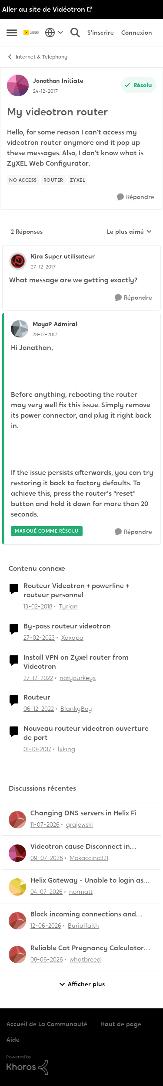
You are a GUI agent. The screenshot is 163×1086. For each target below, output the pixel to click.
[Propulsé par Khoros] (81, 1065)
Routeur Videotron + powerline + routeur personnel (76, 590)
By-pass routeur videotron (67, 626)
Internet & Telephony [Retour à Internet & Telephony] (37, 57)
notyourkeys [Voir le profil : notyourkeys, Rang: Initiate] (78, 677)
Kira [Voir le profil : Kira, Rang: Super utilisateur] (37, 256)
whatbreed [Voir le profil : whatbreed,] (85, 959)
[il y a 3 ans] (39, 637)
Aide (13, 1039)
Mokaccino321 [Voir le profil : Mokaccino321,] (89, 858)
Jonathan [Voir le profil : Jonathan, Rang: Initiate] (46, 81)
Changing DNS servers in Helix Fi (83, 813)
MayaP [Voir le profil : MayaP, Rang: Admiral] (42, 324)
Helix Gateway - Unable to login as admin (86, 880)
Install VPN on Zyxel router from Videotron (76, 662)
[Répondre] (135, 197)
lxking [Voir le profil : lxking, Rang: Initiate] (66, 749)
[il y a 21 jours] (46, 858)
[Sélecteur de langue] (54, 32)
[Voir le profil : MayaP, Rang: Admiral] (19, 328)
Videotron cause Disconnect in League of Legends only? (80, 846)
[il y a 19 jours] (45, 824)
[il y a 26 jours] (46, 891)
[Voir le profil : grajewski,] (17, 819)
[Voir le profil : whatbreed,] (17, 954)
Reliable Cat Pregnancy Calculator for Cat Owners (87, 948)
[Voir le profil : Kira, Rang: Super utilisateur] (18, 261)
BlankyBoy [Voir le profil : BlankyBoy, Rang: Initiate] (76, 709)
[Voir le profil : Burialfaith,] (17, 920)
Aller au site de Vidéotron (43, 9)
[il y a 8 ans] (37, 606)
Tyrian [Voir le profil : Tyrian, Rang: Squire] (68, 606)
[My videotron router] (43, 267)
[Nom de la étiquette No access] (23, 180)
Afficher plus (82, 984)
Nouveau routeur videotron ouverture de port (86, 733)
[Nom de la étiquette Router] (53, 180)
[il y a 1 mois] (45, 925)
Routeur (36, 697)
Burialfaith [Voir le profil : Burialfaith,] (83, 925)
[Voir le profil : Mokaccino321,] (17, 853)
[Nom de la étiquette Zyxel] (78, 180)
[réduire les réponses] (81, 249)
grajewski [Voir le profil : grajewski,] (79, 824)
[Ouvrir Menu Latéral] (11, 32)
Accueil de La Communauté (47, 1024)
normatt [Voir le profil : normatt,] (81, 892)
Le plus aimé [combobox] (129, 232)
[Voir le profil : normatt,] (17, 887)
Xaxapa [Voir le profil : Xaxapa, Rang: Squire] (72, 637)
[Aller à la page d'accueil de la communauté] (31, 32)
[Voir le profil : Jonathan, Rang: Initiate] (18, 85)
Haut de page (120, 1024)
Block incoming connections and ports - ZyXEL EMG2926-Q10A (83, 914)
